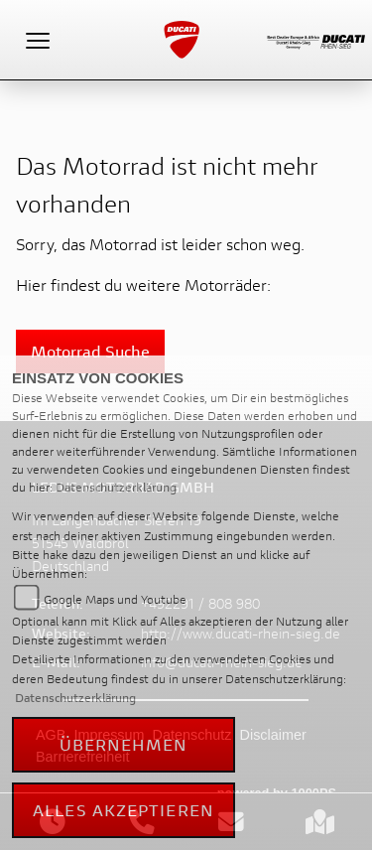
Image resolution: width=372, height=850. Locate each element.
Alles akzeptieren (123, 809)
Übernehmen (124, 744)
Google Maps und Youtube (115, 599)
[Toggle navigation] (38, 40)
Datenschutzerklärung (116, 487)
